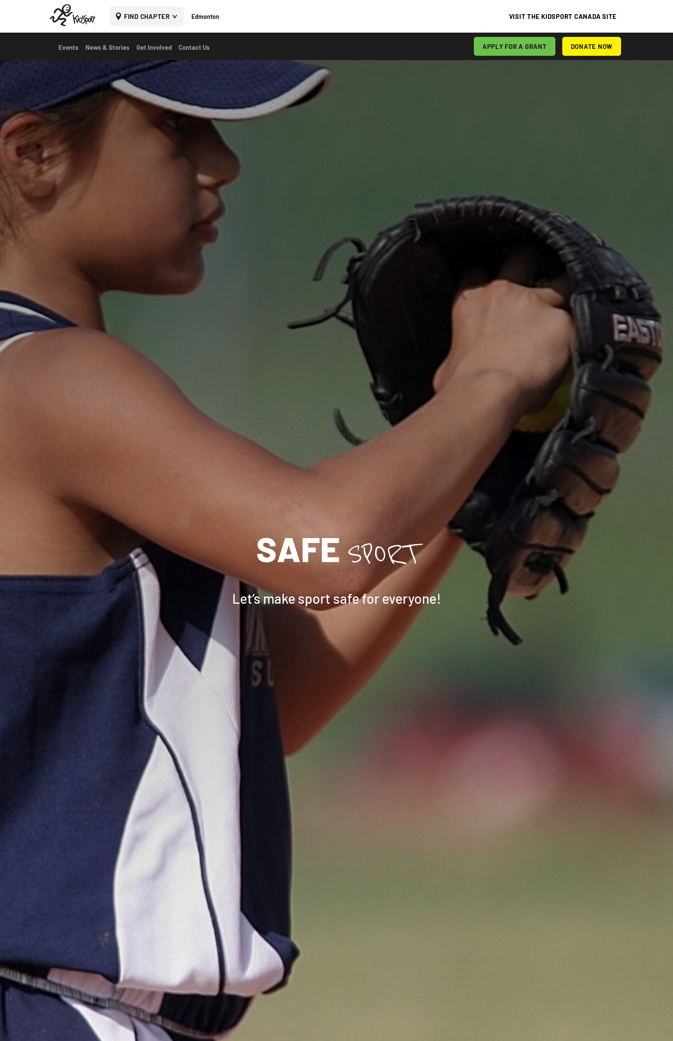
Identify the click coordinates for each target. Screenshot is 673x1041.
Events (68, 47)
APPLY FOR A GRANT (514, 46)
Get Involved (154, 47)
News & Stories (107, 47)
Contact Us (194, 47)
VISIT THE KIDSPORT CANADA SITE (563, 16)
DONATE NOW (592, 46)
